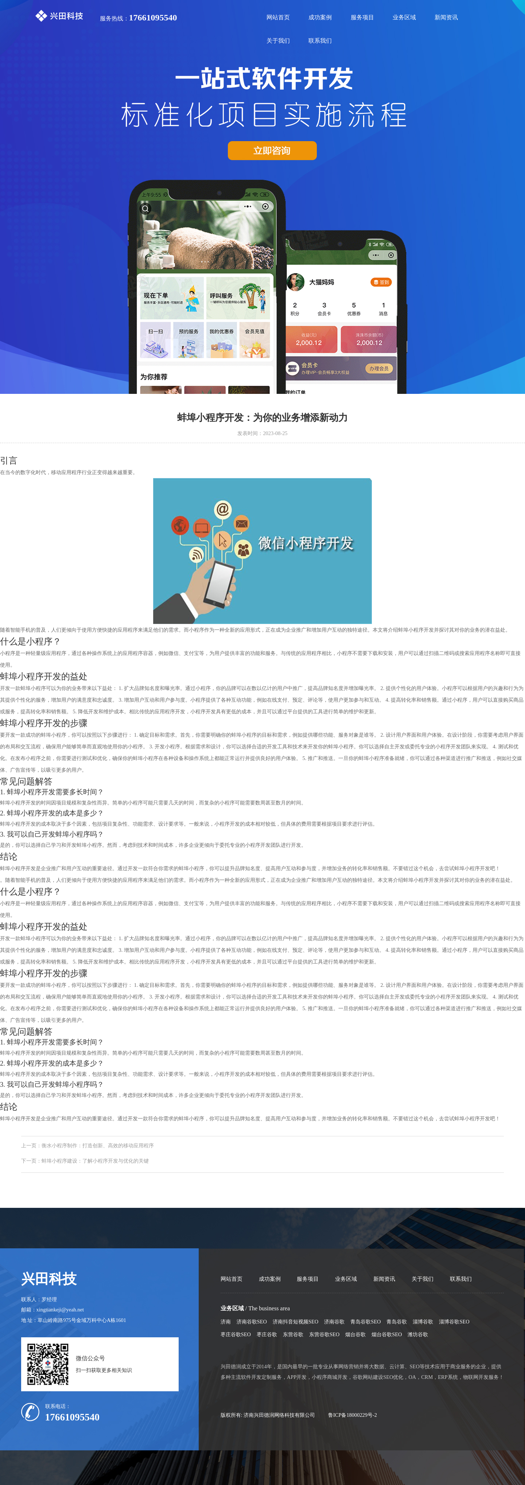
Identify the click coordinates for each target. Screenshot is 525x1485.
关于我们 (278, 41)
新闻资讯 (446, 17)
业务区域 (404, 17)
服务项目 (362, 17)
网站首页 (278, 17)
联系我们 (320, 41)
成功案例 (320, 17)
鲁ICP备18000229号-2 (352, 1415)
